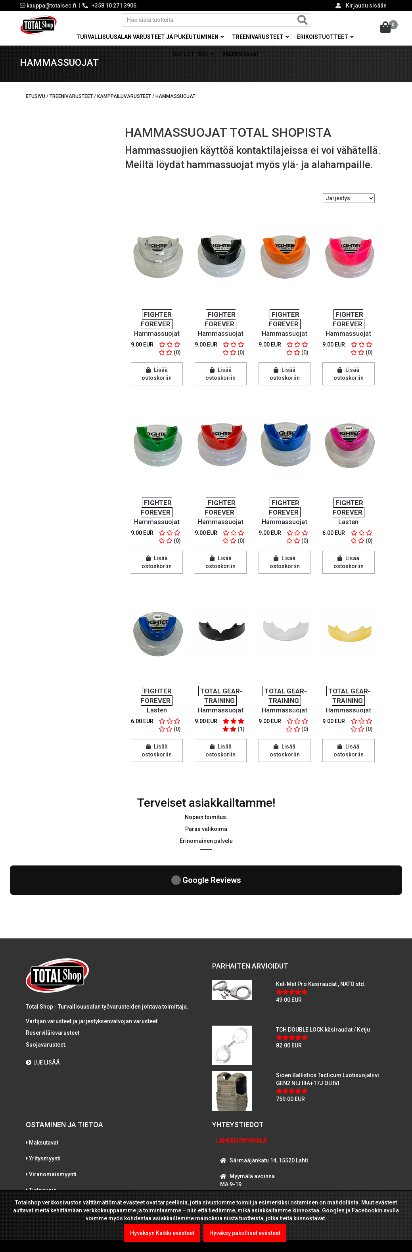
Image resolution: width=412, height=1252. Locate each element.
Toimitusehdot (48, 1143)
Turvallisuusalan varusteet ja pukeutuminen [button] (150, 37)
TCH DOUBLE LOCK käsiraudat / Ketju (323, 966)
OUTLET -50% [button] (193, 54)
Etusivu (35, 102)
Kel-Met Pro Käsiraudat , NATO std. (321, 921)
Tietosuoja (43, 1127)
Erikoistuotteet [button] (325, 37)
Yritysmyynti (45, 1095)
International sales (53, 1159)
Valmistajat (241, 54)
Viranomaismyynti (53, 1111)
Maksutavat (43, 1079)
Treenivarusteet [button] (260, 37)
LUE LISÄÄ (43, 999)
